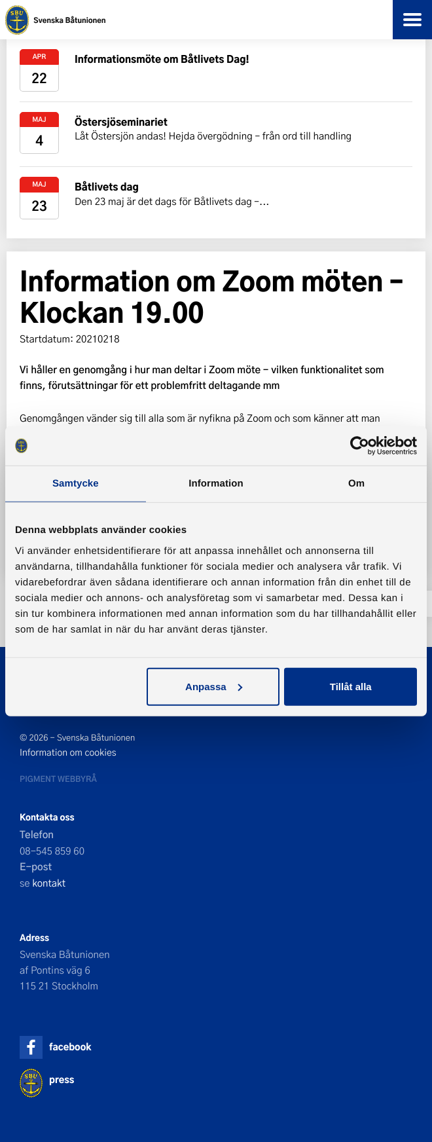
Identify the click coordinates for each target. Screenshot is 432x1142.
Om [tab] (356, 483)
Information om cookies (68, 752)
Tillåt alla (351, 685)
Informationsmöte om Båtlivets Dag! (162, 58)
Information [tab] (216, 483)
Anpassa (213, 685)
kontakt (48, 882)
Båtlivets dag (107, 186)
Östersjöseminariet (121, 121)
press (61, 1079)
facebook (70, 1047)
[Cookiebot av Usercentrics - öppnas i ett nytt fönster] (359, 446)
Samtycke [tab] (75, 483)
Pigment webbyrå (58, 778)
